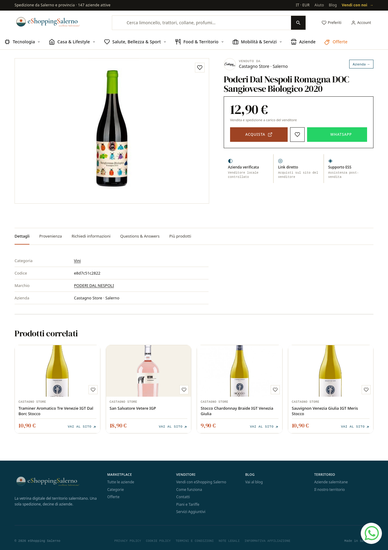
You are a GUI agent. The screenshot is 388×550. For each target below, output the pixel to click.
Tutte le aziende (120, 481)
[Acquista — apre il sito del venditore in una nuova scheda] (259, 134)
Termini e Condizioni (195, 540)
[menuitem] (22, 42)
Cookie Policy (158, 540)
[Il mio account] (361, 22)
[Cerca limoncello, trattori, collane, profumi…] (201, 23)
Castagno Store (32, 402)
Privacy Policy (127, 540)
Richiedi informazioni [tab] (91, 236)
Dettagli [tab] (22, 236)
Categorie (115, 489)
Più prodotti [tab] (180, 236)
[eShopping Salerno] (56, 22)
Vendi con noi (357, 5)
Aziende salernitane (331, 481)
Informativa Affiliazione (267, 540)
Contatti (183, 496)
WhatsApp (341, 134)
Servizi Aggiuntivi (190, 511)
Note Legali (229, 540)
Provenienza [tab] (50, 236)
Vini (77, 260)
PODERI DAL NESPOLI (94, 285)
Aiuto (319, 5)
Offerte (113, 496)
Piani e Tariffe (187, 503)
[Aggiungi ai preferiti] (200, 67)
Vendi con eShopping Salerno (201, 481)
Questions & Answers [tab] (140, 236)
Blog (333, 5)
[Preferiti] (331, 22)
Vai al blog (254, 481)
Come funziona (189, 489)
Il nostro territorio (329, 489)
